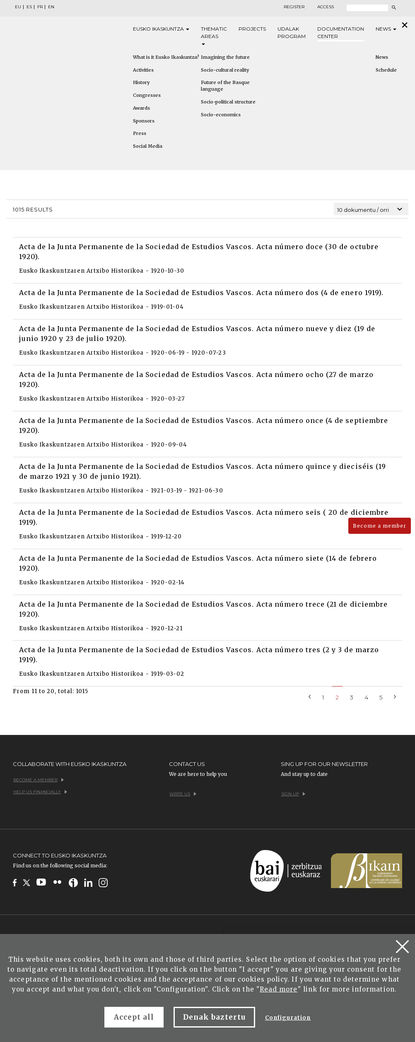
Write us (182, 794)
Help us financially (40, 792)
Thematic (214, 35)
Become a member (379, 526)
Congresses (147, 95)
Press (139, 133)
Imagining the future (225, 57)
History (141, 82)
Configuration (288, 1017)
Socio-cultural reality (225, 70)
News (386, 29)
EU (18, 7)
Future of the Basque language (225, 85)
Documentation (340, 33)
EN (51, 7)
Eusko (161, 29)
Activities (143, 70)
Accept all (134, 1017)
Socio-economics (221, 115)
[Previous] (310, 696)
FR (40, 7)
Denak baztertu (214, 1017)
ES (29, 7)
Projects (252, 29)
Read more (278, 989)
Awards (141, 108)
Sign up (293, 794)
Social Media (147, 146)
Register (294, 7)
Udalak (291, 33)
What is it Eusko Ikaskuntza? (166, 57)
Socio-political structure (228, 102)
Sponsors (143, 121)
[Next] (395, 696)
